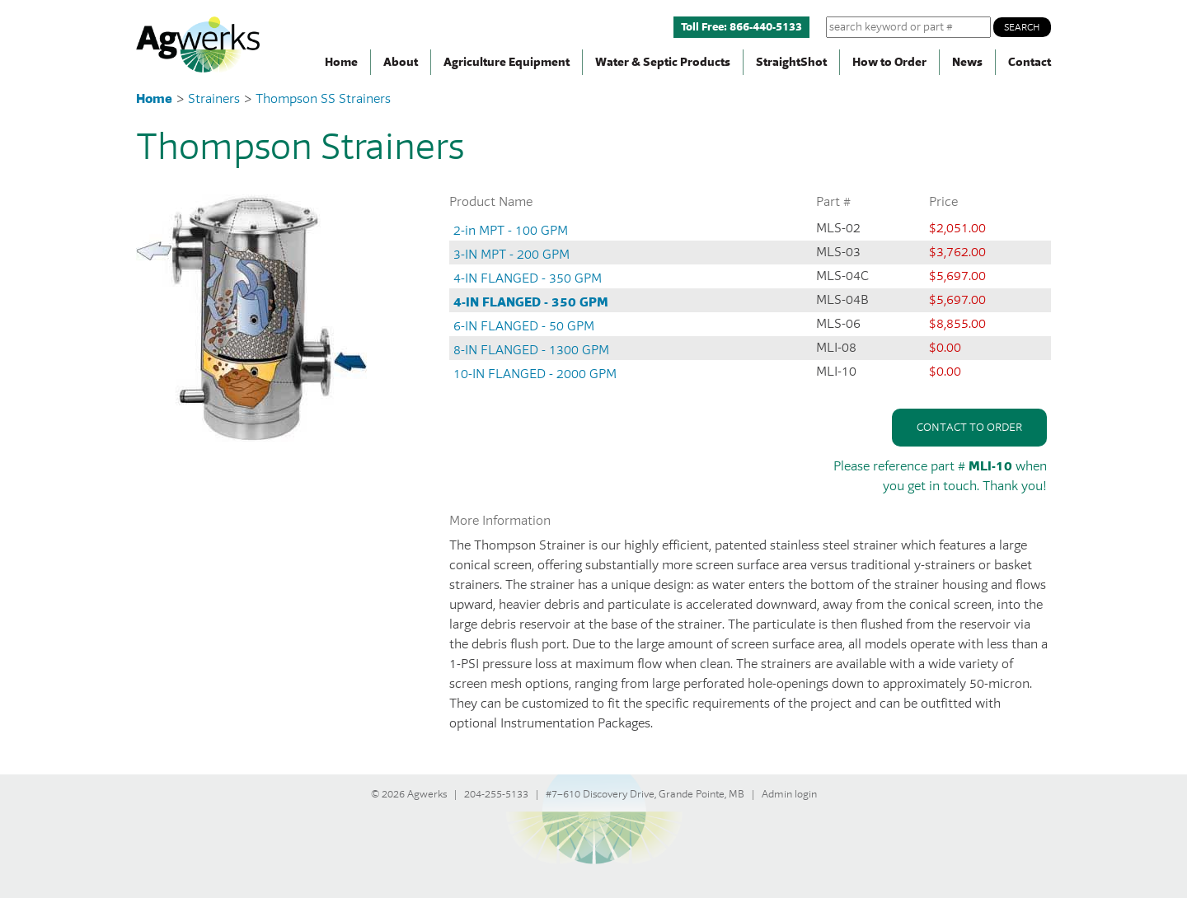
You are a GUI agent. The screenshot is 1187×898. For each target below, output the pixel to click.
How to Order (889, 62)
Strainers (215, 98)
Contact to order (969, 427)
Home (341, 62)
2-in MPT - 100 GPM (510, 230)
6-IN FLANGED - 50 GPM (523, 326)
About (400, 62)
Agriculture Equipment (506, 62)
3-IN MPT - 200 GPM (511, 254)
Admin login (789, 794)
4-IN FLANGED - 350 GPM (527, 278)
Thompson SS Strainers (323, 98)
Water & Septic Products (662, 62)
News (967, 62)
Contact (1029, 62)
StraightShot (791, 62)
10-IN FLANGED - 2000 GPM (535, 374)
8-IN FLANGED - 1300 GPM (531, 350)
